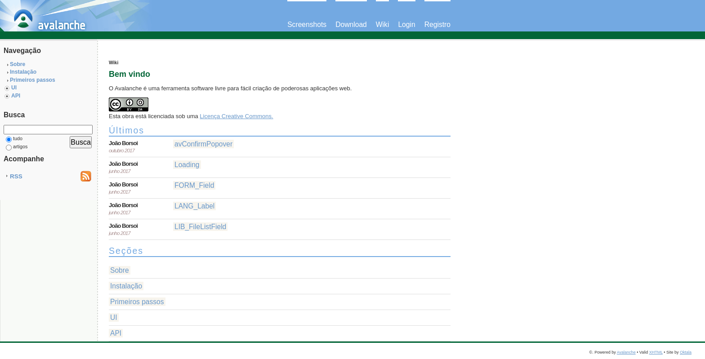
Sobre (17, 64)
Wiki (382, 24)
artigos (16, 147)
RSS (16, 176)
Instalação (23, 72)
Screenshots (306, 24)
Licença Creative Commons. (236, 116)
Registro (437, 24)
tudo (14, 139)
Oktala (686, 352)
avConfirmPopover (203, 144)
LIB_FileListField (200, 226)
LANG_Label (194, 206)
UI (14, 87)
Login (406, 24)
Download (351, 24)
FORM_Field (194, 185)
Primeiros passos (32, 80)
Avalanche (626, 352)
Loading (187, 164)
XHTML (656, 352)
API (15, 96)
